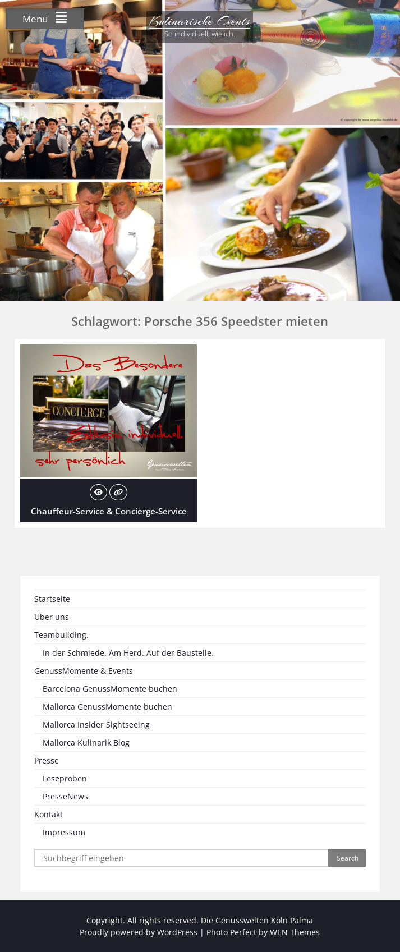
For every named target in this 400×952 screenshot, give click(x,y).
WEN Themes (295, 932)
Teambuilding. (61, 634)
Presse (46, 760)
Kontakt (48, 814)
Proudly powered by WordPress (138, 932)
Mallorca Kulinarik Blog (86, 742)
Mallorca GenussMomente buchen (107, 706)
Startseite (52, 599)
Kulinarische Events (199, 21)
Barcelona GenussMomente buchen (110, 688)
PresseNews (65, 796)
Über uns (51, 616)
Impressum (64, 832)
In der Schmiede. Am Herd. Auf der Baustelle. (128, 652)
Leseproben (65, 778)
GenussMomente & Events (83, 670)
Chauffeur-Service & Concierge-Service (109, 511)
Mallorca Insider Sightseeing (96, 724)
